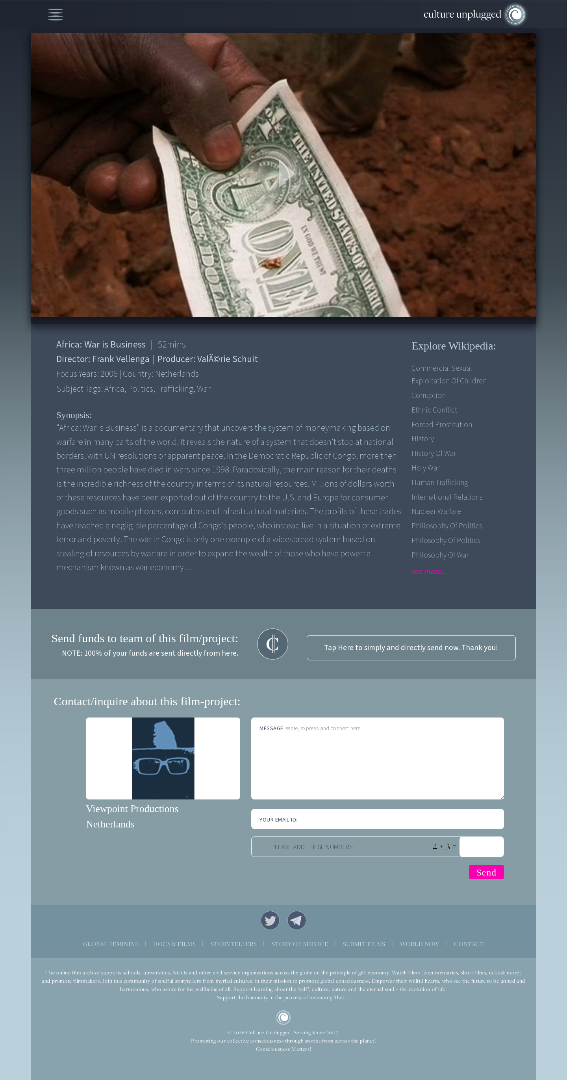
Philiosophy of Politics (446, 526)
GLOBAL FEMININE (111, 944)
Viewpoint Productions (132, 808)
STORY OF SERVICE (300, 944)
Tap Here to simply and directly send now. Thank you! (411, 647)
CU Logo (283, 1017)
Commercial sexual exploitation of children (449, 375)
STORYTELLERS (234, 944)
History (422, 438)
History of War (433, 453)
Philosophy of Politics (445, 540)
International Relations (446, 497)
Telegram (296, 920)
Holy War (425, 468)
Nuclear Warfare (436, 511)
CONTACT (469, 944)
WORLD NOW (419, 944)
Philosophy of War (440, 555)
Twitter (270, 920)
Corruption (428, 395)
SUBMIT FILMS (364, 944)
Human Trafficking (439, 482)
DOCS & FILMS (174, 944)
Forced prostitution (441, 424)
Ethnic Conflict (434, 410)
